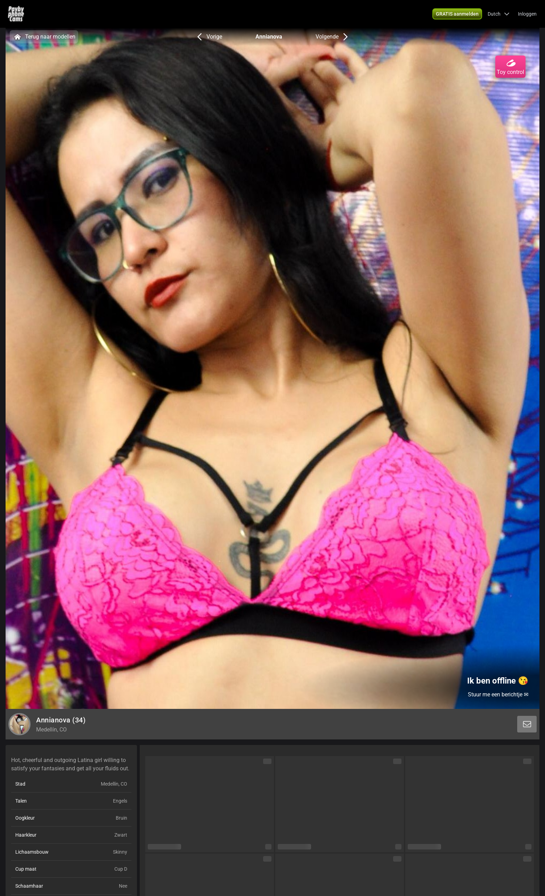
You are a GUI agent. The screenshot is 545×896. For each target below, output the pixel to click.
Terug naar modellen (44, 37)
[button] (498, 14)
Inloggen (527, 14)
